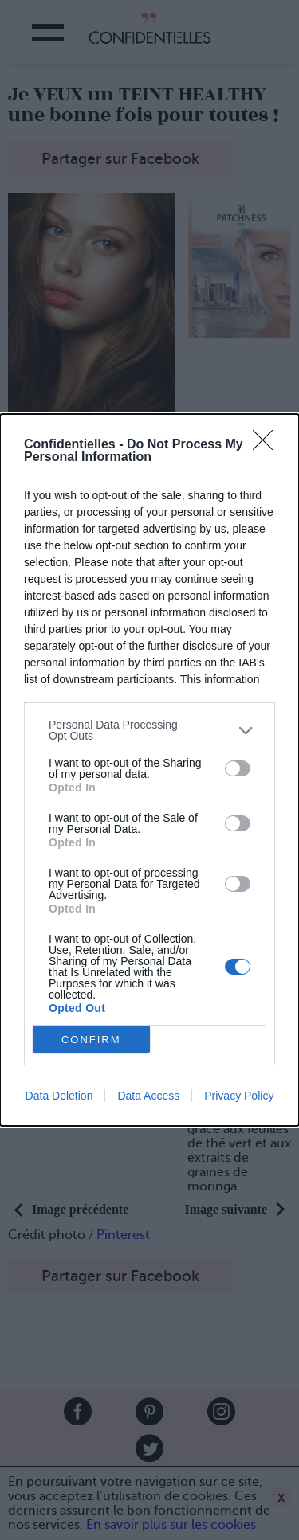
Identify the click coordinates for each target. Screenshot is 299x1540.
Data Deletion (59, 1095)
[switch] (237, 768)
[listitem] (149, 730)
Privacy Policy (238, 1095)
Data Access (148, 1095)
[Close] (268, 445)
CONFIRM (91, 1040)
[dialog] (149, 770)
